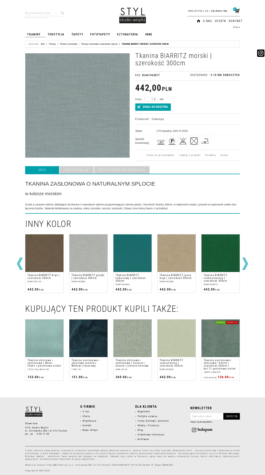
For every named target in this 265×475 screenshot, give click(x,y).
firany (145, 450)
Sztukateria (127, 34)
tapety (66, 453)
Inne (148, 34)
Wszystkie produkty (36, 18)
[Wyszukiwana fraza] (42, 13)
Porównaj (210, 155)
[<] (20, 263)
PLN (236, 27)
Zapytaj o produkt (189, 155)
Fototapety (100, 34)
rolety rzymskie (162, 450)
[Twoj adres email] (215, 416)
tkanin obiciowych (211, 456)
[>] (245, 263)
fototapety (54, 453)
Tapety (77, 34)
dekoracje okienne (118, 450)
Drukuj (224, 155)
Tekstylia (56, 34)
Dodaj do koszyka (155, 107)
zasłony (136, 450)
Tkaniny (34, 34)
